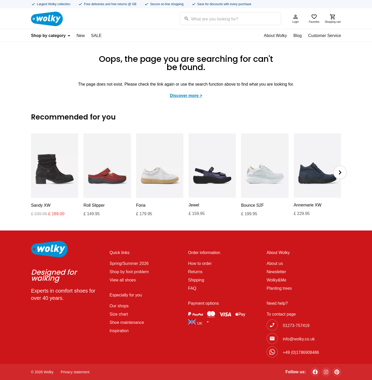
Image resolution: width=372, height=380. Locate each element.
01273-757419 (296, 325)
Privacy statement (75, 372)
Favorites (314, 18)
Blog (297, 35)
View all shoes (123, 280)
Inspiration (119, 331)
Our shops (119, 306)
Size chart (119, 314)
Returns (195, 272)
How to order (200, 263)
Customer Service (324, 35)
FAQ (192, 288)
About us (275, 263)
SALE (96, 35)
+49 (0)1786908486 (301, 352)
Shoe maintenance (127, 322)
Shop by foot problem (129, 272)
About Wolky (275, 35)
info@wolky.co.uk (299, 339)
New (80, 35)
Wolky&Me (276, 280)
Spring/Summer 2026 (129, 263)
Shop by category (50, 35)
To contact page (281, 314)
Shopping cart (332, 18)
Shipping (196, 280)
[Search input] (224, 18)
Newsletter (276, 272)
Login (295, 18)
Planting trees (279, 288)
